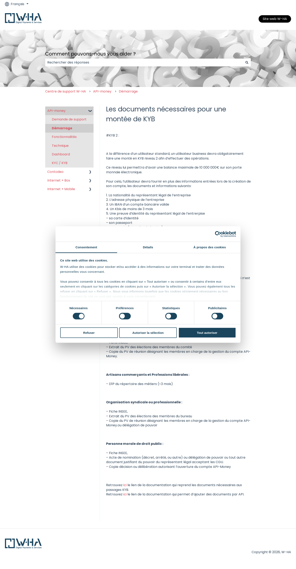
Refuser (89, 332)
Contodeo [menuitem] (55, 171)
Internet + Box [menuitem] (58, 180)
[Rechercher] (247, 62)
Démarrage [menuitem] (62, 128)
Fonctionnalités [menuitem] (64, 136)
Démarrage (128, 91)
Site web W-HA (275, 18)
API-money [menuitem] (56, 110)
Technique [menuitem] (60, 145)
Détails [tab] (148, 247)
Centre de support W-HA (65, 91)
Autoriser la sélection (148, 332)
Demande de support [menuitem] (69, 119)
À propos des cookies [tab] (209, 247)
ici (125, 485)
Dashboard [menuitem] (61, 154)
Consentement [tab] (86, 247)
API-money (102, 91)
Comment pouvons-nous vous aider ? (90, 54)
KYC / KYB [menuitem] (59, 163)
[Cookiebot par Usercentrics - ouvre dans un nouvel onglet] (218, 234)
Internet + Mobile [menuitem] (61, 189)
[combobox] (144, 62)
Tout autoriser (207, 332)
